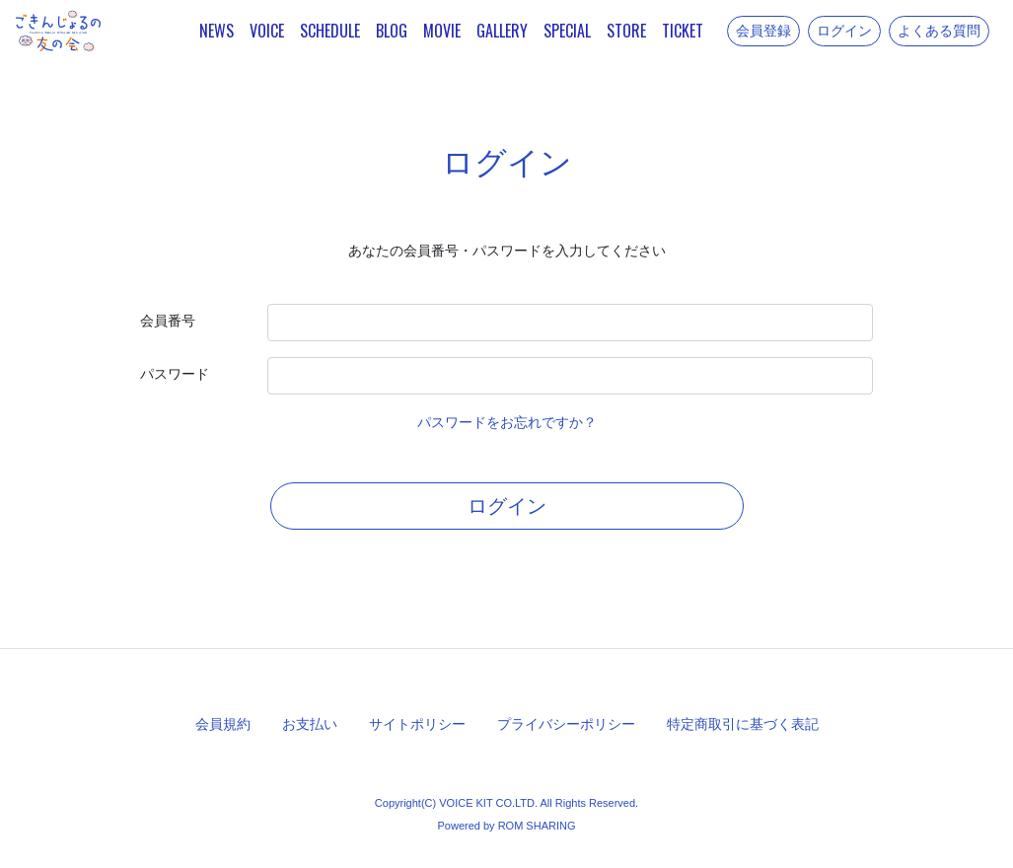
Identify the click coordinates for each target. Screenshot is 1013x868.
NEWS (216, 30)
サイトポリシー (417, 724)
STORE (626, 30)
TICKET (682, 30)
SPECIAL (567, 30)
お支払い (309, 724)
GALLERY (502, 30)
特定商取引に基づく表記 (743, 724)
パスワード (174, 374)
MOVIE (442, 30)
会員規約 (223, 724)
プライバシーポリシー (566, 724)
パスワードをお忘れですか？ (507, 422)
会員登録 (763, 30)
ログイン (844, 30)
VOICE (267, 30)
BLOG (391, 30)
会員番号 (167, 320)
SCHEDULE (330, 30)
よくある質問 (939, 30)
